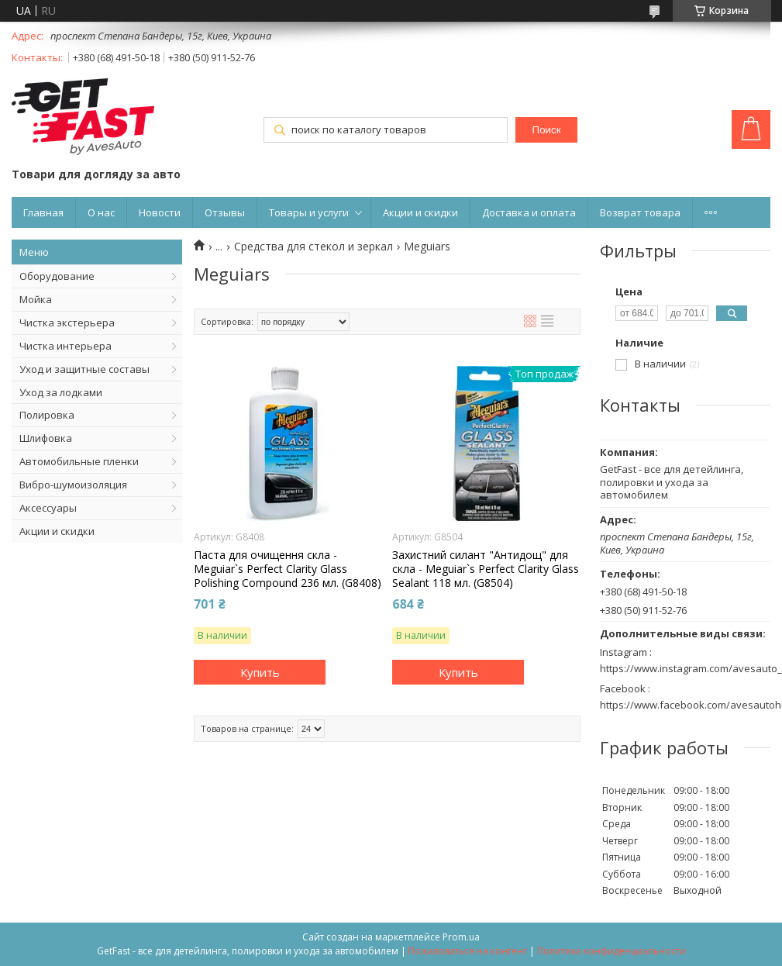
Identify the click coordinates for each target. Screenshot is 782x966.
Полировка (46, 415)
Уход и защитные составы (84, 369)
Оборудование (57, 276)
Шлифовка (45, 438)
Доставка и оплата (529, 212)
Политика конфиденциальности (611, 950)
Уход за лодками (60, 392)
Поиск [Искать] (546, 130)
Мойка (35, 299)
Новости (160, 212)
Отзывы (225, 212)
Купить (260, 672)
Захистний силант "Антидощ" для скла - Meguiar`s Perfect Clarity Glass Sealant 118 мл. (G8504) (485, 569)
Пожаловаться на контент (467, 950)
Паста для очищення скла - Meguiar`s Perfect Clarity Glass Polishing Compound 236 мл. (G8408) (287, 569)
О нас (101, 212)
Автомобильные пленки (79, 461)
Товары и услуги (309, 212)
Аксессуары (48, 508)
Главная (43, 212)
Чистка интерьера (65, 346)
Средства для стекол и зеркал (313, 247)
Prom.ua (461, 937)
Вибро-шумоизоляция (73, 485)
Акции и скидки (420, 212)
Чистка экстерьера (67, 322)
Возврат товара (640, 212)
